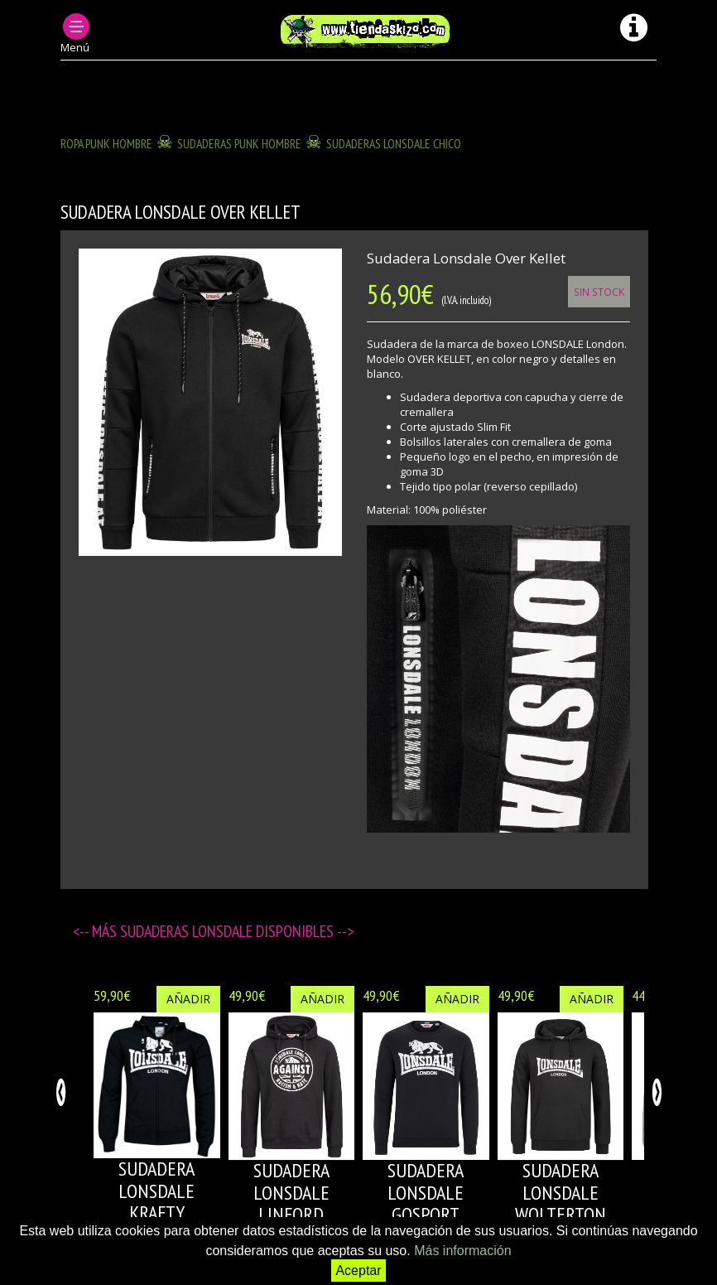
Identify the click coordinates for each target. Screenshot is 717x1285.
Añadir (188, 999)
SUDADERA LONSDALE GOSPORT (425, 1192)
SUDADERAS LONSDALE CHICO (393, 143)
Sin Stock (599, 291)
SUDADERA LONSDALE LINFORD (291, 1192)
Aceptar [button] (358, 1270)
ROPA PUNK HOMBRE (106, 143)
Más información (462, 1251)
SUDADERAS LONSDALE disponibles (228, 931)
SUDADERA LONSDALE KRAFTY (156, 1190)
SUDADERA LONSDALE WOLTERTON (560, 1192)
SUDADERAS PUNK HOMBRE (239, 143)
